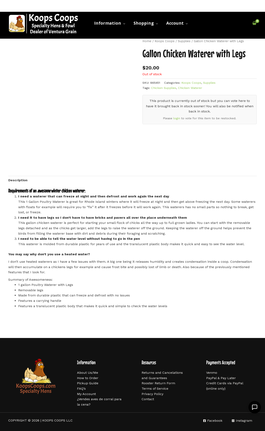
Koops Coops (165, 41)
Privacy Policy (152, 394)
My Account (86, 394)
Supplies (184, 41)
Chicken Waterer (190, 88)
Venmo (211, 373)
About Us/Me (87, 373)
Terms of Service (155, 388)
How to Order (87, 378)
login (176, 118)
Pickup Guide (87, 383)
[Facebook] (213, 420)
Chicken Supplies (163, 88)
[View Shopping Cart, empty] (254, 23)
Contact (148, 399)
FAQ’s (81, 388)
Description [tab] (18, 180)
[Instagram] (241, 420)
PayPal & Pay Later (221, 378)
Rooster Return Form (158, 383)
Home (146, 41)
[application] (123, 23)
